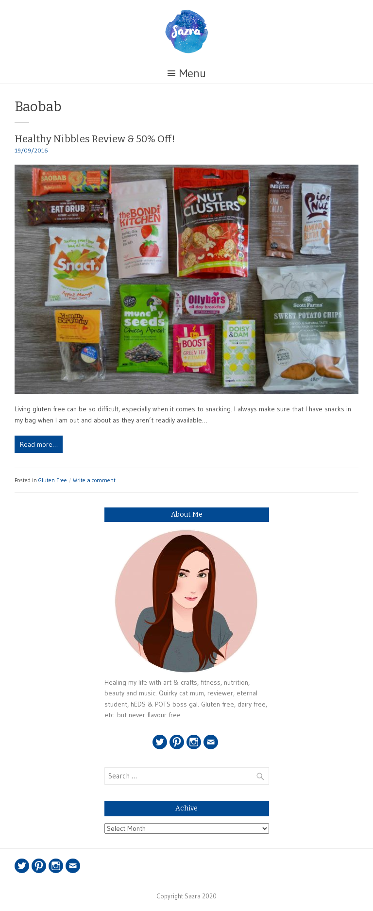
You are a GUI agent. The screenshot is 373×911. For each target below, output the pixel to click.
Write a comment (94, 480)
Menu (192, 73)
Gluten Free (52, 480)
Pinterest (177, 742)
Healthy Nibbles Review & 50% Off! (95, 139)
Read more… (39, 444)
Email (210, 742)
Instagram (193, 742)
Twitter (160, 742)
